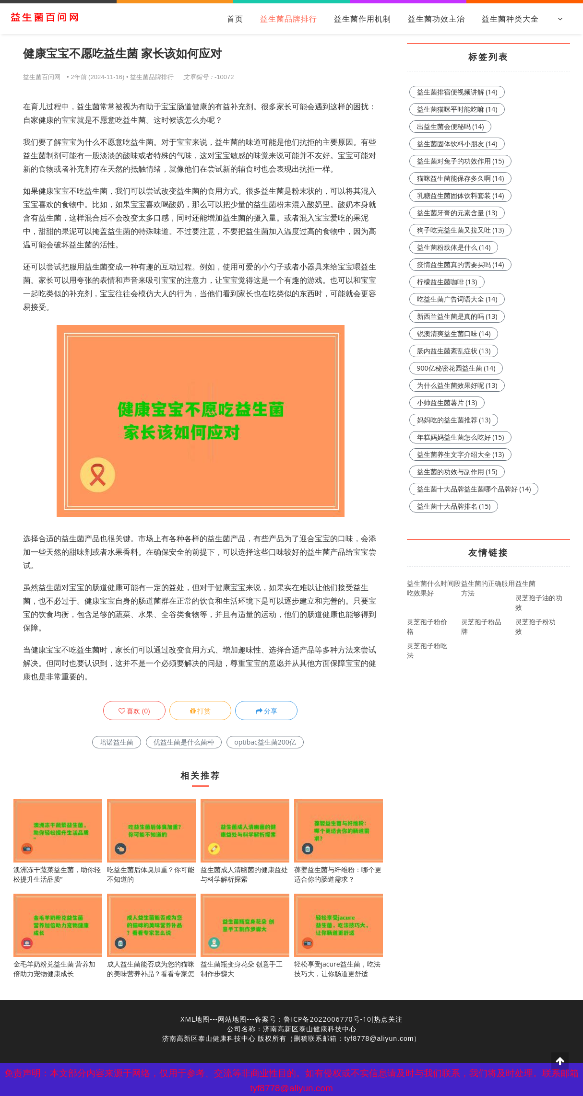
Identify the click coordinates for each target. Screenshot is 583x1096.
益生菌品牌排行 (288, 18)
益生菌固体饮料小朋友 (457, 143)
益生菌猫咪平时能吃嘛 (457, 109)
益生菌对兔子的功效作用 (460, 160)
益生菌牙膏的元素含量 (457, 212)
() (134, 710)
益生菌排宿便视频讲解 (457, 91)
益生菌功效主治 (436, 18)
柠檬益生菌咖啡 (447, 281)
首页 (235, 18)
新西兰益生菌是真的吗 (457, 316)
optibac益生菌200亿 (265, 741)
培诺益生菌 (116, 741)
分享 (267, 710)
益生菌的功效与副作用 (457, 471)
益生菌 (525, 583)
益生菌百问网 (41, 76)
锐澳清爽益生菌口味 (454, 333)
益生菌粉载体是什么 (454, 247)
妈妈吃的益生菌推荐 (454, 419)
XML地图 (195, 1019)
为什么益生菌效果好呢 (457, 385)
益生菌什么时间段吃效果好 (434, 588)
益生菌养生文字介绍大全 (460, 454)
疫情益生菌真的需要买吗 (460, 264)
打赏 (200, 710)
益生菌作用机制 (362, 18)
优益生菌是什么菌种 (184, 741)
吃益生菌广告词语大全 (457, 298)
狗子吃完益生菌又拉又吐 (460, 229)
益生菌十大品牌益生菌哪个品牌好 (474, 488)
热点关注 (388, 1019)
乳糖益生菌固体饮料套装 (460, 195)
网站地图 (232, 1019)
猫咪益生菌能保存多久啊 (460, 178)
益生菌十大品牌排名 (454, 506)
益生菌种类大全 (510, 18)
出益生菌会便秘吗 (450, 126)
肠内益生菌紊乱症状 (454, 350)
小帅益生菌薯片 (447, 402)
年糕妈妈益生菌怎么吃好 (460, 437)
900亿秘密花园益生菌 (456, 368)
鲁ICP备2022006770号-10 (327, 1019)
